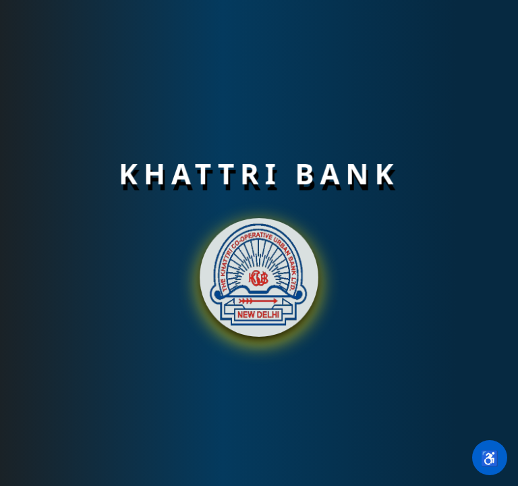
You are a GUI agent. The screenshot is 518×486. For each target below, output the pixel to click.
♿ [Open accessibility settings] (489, 458)
